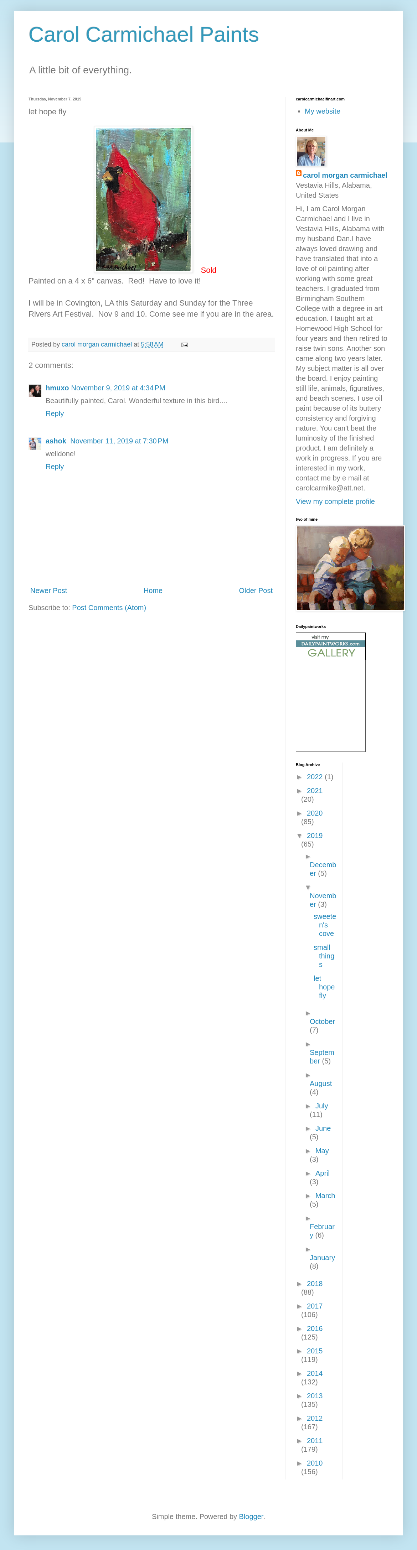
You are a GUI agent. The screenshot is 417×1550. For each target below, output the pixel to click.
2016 (315, 1328)
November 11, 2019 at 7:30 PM (119, 441)
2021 (315, 791)
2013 (315, 1396)
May (322, 1151)
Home (153, 590)
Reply (55, 413)
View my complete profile (335, 501)
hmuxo (57, 388)
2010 (315, 1463)
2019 (315, 835)
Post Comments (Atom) (109, 608)
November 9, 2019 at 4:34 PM (118, 388)
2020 (315, 813)
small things (324, 955)
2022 (316, 777)
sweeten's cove (325, 924)
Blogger (251, 1516)
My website (322, 111)
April (322, 1173)
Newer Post (48, 590)
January (322, 1258)
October (322, 1021)
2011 (315, 1441)
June (323, 1128)
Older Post (256, 590)
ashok (57, 441)
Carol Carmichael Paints (144, 34)
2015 (315, 1351)
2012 (315, 1418)
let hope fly (324, 986)
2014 (315, 1373)
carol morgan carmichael (345, 175)
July (321, 1106)
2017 (315, 1306)
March (325, 1196)
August (321, 1083)
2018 (315, 1284)
